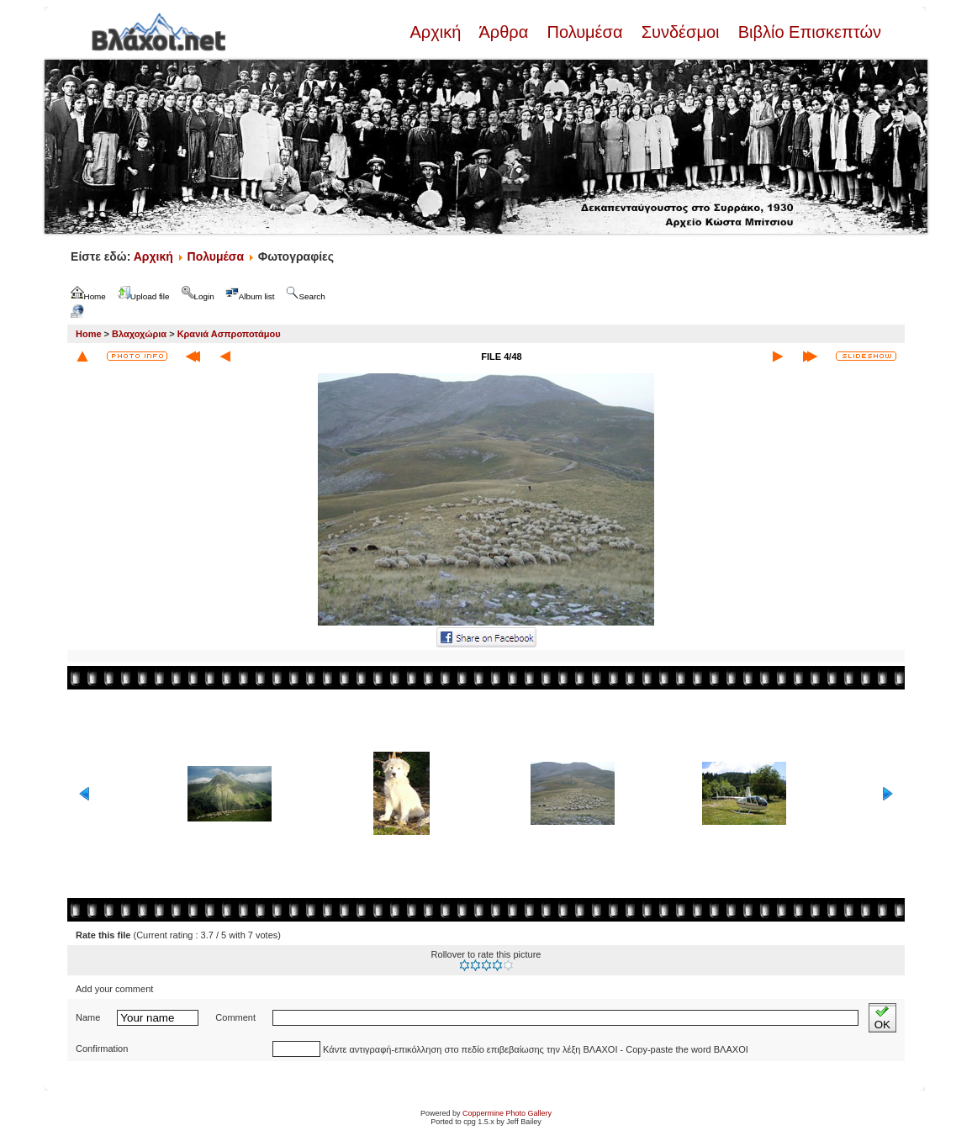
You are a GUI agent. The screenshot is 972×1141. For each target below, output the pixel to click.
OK (882, 1018)
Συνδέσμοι (680, 32)
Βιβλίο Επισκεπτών (807, 32)
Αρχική (437, 32)
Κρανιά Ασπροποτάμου (229, 334)
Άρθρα (504, 32)
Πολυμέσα (584, 32)
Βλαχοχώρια (139, 334)
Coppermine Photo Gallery (507, 1113)
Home (89, 334)
